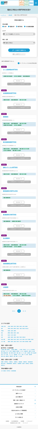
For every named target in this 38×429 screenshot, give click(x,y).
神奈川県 (26, 328)
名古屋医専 (6, 238)
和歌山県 (23, 337)
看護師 (2, 361)
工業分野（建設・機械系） (5, 349)
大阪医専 (5, 287)
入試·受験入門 (19, 397)
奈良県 (20, 337)
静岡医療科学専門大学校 (10, 191)
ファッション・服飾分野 (13, 354)
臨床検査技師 (30, 361)
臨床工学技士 (3, 363)
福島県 (26, 326)
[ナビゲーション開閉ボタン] (36, 3)
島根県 (12, 339)
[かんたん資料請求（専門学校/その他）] (26, 3)
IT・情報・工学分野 (22, 349)
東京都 (23, 328)
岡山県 (15, 339)
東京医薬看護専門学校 (9, 142)
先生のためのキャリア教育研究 (19, 410)
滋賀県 (9, 337)
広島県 (18, 339)
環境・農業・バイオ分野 (18, 356)
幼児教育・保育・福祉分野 (31, 352)
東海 (2, 332)
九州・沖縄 (3, 341)
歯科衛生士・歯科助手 (29, 363)
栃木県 (12, 328)
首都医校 (5, 117)
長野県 (15, 330)
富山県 (9, 335)
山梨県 (12, 330)
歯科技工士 (3, 365)
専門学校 (8, 370)
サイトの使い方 (19, 417)
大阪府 (15, 337)
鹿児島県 (26, 341)
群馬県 (15, 328)
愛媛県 (29, 339)
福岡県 (9, 341)
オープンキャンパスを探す (19, 390)
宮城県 (18, 326)
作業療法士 (11, 361)
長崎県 (15, 341)
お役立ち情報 (19, 407)
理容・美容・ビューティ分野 (21, 352)
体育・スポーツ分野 (4, 354)
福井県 (15, 335)
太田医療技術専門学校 (9, 93)
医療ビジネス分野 (32, 351)
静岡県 (9, 332)
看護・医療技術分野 (4, 352)
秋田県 (20, 326)
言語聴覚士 (16, 361)
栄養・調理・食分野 (12, 352)
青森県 (12, 326)
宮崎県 (23, 341)
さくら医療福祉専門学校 (10, 69)
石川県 (12, 335)
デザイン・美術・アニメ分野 (23, 354)
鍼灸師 (23, 363)
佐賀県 (12, 341)
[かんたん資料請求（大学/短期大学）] (21, 3)
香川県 (26, 339)
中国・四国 (3, 339)
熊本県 (18, 341)
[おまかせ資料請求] (31, 3)
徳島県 (23, 339)
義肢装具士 (25, 361)
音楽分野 (30, 354)
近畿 (2, 337)
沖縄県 (30, 341)
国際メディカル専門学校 (10, 167)
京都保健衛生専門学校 (9, 263)
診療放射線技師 (9, 363)
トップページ (3, 15)
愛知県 (12, 332)
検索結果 (10, 15)
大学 (2, 370)
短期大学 (4, 370)
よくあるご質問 (19, 414)
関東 (2, 328)
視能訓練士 (20, 361)
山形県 (23, 326)
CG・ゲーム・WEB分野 (31, 349)
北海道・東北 (3, 326)
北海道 (9, 326)
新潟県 (9, 330)
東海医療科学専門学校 (9, 215)
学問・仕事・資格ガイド (19, 400)
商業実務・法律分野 (16, 351)
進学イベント (19, 393)
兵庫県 (18, 337)
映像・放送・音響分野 (5, 356)
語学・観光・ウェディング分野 (6, 351)
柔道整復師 (19, 363)
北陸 (2, 335)
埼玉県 (18, 328)
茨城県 (9, 328)
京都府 (12, 337)
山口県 (20, 339)
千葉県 (20, 328)
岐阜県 (15, 332)
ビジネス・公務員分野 (24, 351)
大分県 (20, 341)
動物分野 (11, 356)
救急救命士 (15, 363)
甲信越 (2, 330)
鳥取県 (9, 339)
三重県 (18, 332)
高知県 (32, 339)
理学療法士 (6, 361)
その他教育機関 (13, 370)
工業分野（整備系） (14, 349)
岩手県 (15, 326)
